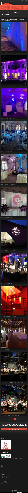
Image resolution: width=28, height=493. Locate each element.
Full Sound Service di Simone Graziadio (5, 476)
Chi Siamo (2, 464)
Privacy (1, 467)
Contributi (2, 471)
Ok (21, 492)
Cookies (1, 468)
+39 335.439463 (4, 483)
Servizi (1, 465)
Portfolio (2, 466)
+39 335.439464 (5, 482)
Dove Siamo (2, 469)
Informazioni (18, 492)
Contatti (1, 470)
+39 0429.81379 (4, 480)
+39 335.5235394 (5, 481)
